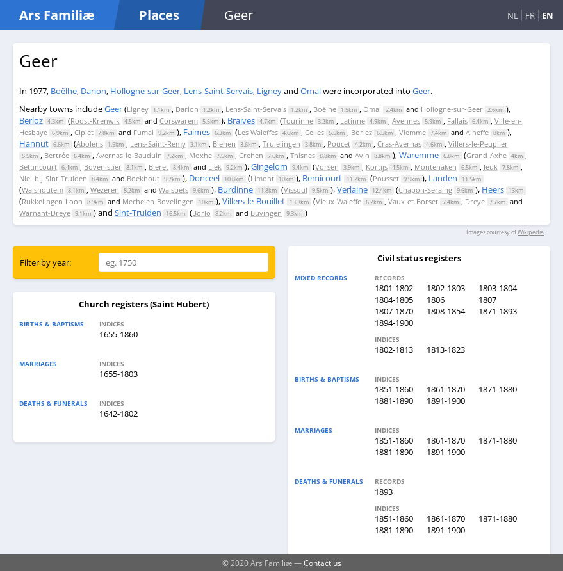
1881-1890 (394, 400)
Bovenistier (103, 167)
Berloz (31, 120)
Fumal (143, 132)
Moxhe (200, 155)
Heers (493, 189)
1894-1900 (394, 322)
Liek (215, 167)
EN (547, 15)
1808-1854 (446, 311)
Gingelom (269, 166)
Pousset (386, 178)
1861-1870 (446, 389)
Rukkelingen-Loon (52, 201)
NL (512, 15)
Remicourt (322, 178)
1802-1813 (394, 349)
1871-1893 (497, 311)
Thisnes (302, 155)
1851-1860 (394, 389)
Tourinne (297, 120)
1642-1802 (118, 413)
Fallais (457, 120)
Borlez (361, 132)
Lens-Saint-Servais (218, 91)
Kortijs (377, 167)
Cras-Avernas (399, 144)
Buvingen (266, 213)
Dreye (475, 201)
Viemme (412, 132)
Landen (442, 178)
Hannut (34, 143)
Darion (93, 91)
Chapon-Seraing (425, 190)
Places (159, 15)
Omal (310, 91)
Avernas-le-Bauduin (129, 155)
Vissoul (295, 190)
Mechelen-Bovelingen (158, 201)
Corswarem (178, 120)
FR (530, 15)
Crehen (251, 155)
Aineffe (477, 132)
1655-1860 (118, 334)
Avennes (406, 120)
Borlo (201, 213)
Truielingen (281, 144)
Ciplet (84, 132)
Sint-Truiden (138, 212)
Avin (362, 155)
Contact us (322, 563)
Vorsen (327, 167)
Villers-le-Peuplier (478, 144)
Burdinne (235, 189)
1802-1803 (446, 288)
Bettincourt (38, 167)
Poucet (338, 144)
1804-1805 (394, 299)
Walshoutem (42, 190)
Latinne (352, 120)
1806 (436, 299)
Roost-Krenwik (95, 120)
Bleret (158, 167)
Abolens (89, 144)
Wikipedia (531, 232)
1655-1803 (118, 374)
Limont (262, 178)
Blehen (224, 144)
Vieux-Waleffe (338, 201)
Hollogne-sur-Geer (145, 91)
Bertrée (56, 155)
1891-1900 (446, 400)
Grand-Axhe (486, 155)
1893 (384, 491)
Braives (241, 120)
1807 (487, 299)
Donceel (204, 178)
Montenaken (435, 167)
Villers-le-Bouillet (253, 201)
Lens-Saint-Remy (158, 144)
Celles (314, 132)
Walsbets (173, 190)
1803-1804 (497, 288)
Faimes (196, 132)
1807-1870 (394, 311)
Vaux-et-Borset (413, 201)
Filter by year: (45, 262)
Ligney (269, 91)
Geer (421, 91)
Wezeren (104, 190)
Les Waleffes (258, 132)
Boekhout (143, 178)
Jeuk (491, 167)
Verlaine (352, 189)
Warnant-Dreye (44, 213)
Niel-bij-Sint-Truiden (53, 178)
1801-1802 (394, 288)
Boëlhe (64, 91)
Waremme (419, 155)
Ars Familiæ (56, 15)
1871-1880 (497, 389)
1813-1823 (446, 349)
